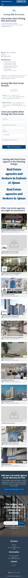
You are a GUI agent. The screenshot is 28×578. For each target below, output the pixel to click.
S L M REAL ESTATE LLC (8, 380)
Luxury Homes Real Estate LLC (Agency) (12, 337)
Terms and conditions (14, 555)
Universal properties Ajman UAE (10, 316)
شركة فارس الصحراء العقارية (8, 423)
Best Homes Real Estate (8, 294)
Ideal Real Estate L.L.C (7, 359)
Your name (4, 119)
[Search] (20, 1)
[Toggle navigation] (2, 4)
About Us (14, 544)
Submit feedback (14, 147)
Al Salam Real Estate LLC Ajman (10, 252)
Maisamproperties (6, 464)
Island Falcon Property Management (11, 273)
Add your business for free (14, 547)
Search (21, 523)
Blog (14, 549)
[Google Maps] (14, 39)
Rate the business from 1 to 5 (9, 125)
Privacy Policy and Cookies (14, 558)
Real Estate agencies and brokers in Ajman (14, 6)
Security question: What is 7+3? (9, 140)
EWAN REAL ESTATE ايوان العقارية (10, 443)
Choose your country (14, 572)
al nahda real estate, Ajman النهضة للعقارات (13, 230)
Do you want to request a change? (9, 23)
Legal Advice (14, 557)
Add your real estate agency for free (14, 489)
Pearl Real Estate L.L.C (8, 401)
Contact (14, 565)
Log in (14, 546)
